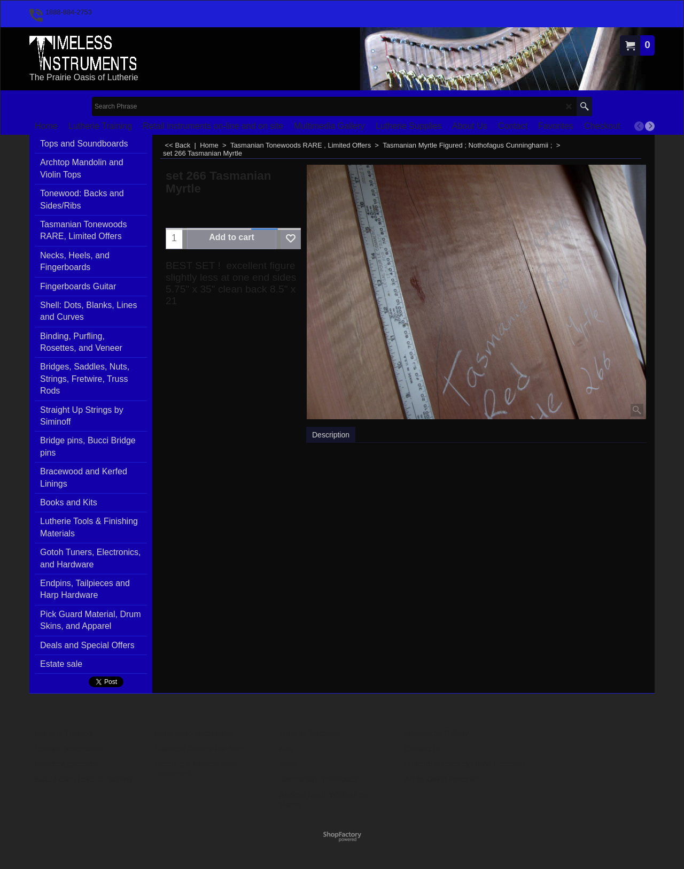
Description (330, 434)
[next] (650, 126)
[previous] (639, 126)
